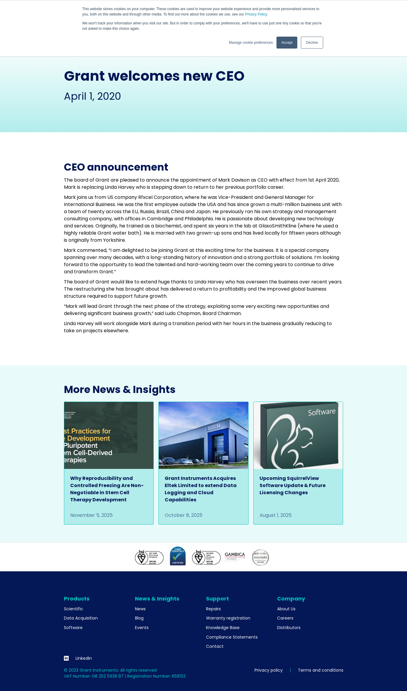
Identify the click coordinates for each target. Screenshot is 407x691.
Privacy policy (268, 670)
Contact (215, 646)
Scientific (73, 609)
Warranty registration (228, 618)
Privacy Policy (256, 14)
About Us (286, 609)
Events (142, 628)
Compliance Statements (232, 637)
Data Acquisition (81, 618)
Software (73, 628)
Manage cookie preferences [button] (251, 42)
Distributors (289, 628)
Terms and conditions (320, 670)
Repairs (213, 609)
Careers (285, 618)
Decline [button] (312, 42)
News (140, 609)
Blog (139, 618)
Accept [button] (287, 42)
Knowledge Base (223, 628)
